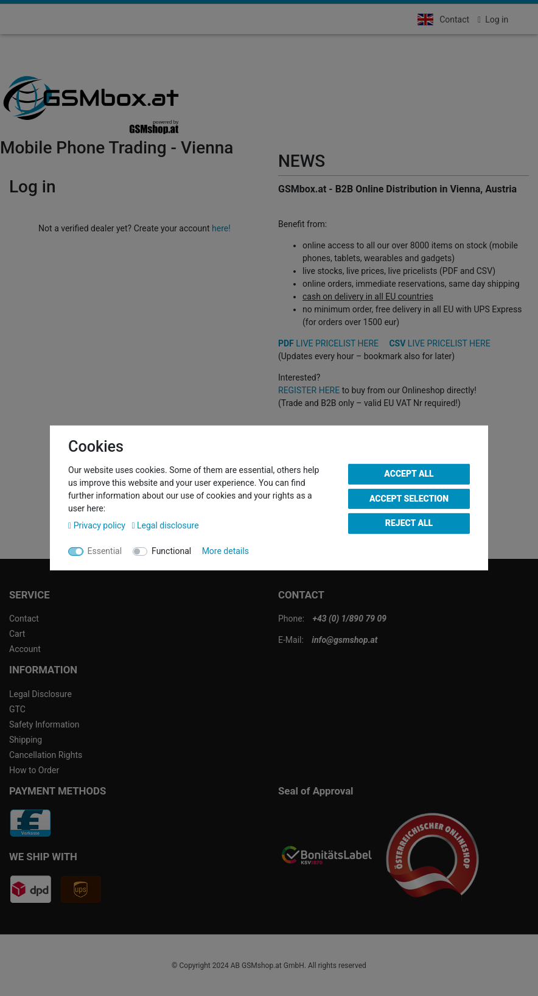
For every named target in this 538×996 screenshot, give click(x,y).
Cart (17, 634)
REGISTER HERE (309, 390)
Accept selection (409, 498)
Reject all (409, 523)
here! (221, 228)
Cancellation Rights (45, 755)
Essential (105, 551)
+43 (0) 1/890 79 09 (349, 618)
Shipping (25, 740)
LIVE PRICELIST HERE (328, 343)
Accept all (408, 474)
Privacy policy (97, 525)
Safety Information (44, 724)
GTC (17, 709)
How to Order (34, 770)
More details (225, 551)
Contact (454, 19)
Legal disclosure (164, 525)
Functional (171, 551)
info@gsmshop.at (344, 640)
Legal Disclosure (40, 694)
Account (25, 649)
